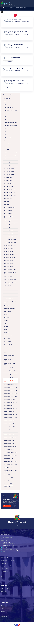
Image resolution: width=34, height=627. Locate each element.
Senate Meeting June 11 (9, 423)
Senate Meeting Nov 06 (9, 449)
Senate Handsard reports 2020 (9, 360)
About (2, 605)
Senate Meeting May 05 (9, 434)
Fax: (8, 547)
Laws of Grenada (7, 311)
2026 (5, 128)
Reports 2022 (7, 332)
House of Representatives (9, 308)
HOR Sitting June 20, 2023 (10, 295)
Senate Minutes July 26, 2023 (13, 57)
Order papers (7, 317)
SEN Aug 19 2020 (8, 345)
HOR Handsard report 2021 (10, 192)
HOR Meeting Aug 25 (8, 213)
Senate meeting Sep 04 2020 (10, 461)
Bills (5, 140)
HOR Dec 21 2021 (8, 180)
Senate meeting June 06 (9, 420)
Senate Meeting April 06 (9, 371)
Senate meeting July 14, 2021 (10, 405)
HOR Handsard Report (9, 186)
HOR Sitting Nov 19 (8, 298)
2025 (5, 113)
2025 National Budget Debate (10, 122)
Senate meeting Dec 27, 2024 (10, 390)
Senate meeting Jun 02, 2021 (10, 417)
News (2, 594)
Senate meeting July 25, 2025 (10, 408)
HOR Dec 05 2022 (8, 177)
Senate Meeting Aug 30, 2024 (10, 377)
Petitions (6, 320)
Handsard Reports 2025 (9, 171)
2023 (5, 101)
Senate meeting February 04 (10, 396)
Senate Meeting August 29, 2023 (10, 380)
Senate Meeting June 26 (9, 427)
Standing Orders (7, 474)
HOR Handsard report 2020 (10, 189)
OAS (2, 576)
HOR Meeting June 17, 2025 (10, 242)
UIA (2, 574)
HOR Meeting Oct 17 (8, 277)
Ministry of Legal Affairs (6, 566)
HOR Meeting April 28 (9, 210)
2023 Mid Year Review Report (13, 19)
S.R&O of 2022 (7, 338)
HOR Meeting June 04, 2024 (10, 239)
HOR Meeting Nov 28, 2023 (10, 269)
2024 (5, 104)
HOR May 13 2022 (8, 204)
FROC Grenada (4, 568)
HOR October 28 (7, 289)
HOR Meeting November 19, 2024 (10, 273)
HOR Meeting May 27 (8, 263)
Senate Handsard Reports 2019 (9, 356)
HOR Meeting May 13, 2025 (10, 257)
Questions (6, 326)
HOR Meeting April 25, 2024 (10, 207)
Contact (3, 608)
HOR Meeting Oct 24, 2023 (10, 280)
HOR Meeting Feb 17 (8, 230)
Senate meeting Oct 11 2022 (10, 455)
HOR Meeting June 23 (9, 248)
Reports (5, 329)
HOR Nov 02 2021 (8, 286)
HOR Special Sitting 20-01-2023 (10, 301)
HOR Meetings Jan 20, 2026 (10, 283)
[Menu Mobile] (2, 12)
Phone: (9, 545)
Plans (5, 323)
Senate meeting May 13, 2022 (10, 437)
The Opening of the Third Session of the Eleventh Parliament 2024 (9, 485)
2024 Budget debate (8, 107)
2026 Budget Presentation (10, 137)
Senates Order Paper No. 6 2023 (14, 69)
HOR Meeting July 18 (8, 233)
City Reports (6, 147)
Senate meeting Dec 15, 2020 (10, 387)
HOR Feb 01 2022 (8, 183)
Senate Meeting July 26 (9, 411)
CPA (2, 579)
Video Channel (4, 591)
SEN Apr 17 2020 (8, 342)
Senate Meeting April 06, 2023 (11, 374)
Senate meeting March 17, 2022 (9, 430)
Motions (5, 314)
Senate (5, 348)
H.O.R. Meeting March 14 (9, 159)
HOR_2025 (6, 305)
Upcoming (3, 596)
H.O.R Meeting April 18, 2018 (10, 153)
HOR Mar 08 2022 (8, 198)
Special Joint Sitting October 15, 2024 (10, 471)
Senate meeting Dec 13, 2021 (10, 384)
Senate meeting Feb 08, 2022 (10, 393)
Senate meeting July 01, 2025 (10, 402)
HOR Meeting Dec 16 (8, 221)
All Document (7, 98)
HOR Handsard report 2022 (10, 195)
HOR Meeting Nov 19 (8, 266)
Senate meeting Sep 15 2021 (10, 464)
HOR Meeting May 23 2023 (10, 260)
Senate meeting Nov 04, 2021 (10, 446)
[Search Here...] (7, 15)
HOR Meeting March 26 (9, 254)
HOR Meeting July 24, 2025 (10, 236)
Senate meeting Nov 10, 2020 (10, 452)
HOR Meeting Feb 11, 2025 (10, 227)
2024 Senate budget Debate (10, 110)
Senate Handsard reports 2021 (9, 364)
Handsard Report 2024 (9, 162)
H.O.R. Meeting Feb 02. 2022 (10, 156)
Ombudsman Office (5, 571)
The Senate (3, 611)
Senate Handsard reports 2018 (9, 351)
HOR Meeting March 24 (9, 251)
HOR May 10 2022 (8, 201)
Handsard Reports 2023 (9, 168)
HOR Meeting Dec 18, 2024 (10, 224)
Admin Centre (4, 616)
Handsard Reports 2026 (9, 174)
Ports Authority (4, 563)
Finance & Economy (8, 150)
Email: (10, 549)
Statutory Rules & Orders (9, 478)
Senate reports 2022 (8, 467)
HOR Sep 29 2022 (8, 292)
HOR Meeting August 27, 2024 (9, 217)
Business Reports (8, 144)
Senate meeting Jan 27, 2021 (10, 399)
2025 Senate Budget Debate (10, 125)
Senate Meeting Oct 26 (9, 458)
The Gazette (6, 481)
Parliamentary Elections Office (8, 560)
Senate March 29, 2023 (9, 368)
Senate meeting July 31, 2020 (10, 414)
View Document (8, 23)
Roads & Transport (8, 335)
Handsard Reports (8, 165)
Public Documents (5, 588)
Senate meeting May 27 (9, 440)
